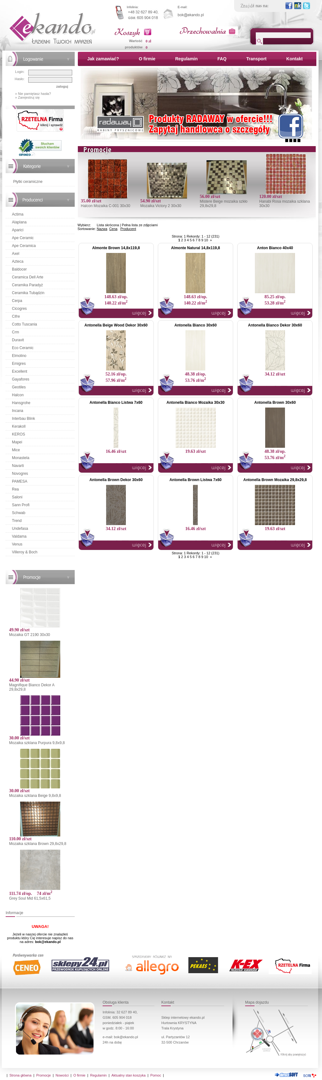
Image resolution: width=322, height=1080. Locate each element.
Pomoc (155, 1075)
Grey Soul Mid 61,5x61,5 (30, 898)
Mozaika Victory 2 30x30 (160, 206)
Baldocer (19, 269)
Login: (19, 72)
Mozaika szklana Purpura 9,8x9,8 (37, 743)
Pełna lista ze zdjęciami (140, 225)
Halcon (18, 395)
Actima (18, 214)
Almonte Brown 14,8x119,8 (116, 248)
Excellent (19, 371)
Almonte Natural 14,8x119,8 (195, 248)
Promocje (43, 1075)
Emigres (19, 363)
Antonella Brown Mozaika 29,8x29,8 (275, 480)
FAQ (222, 58)
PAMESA (19, 481)
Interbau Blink (23, 418)
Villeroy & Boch (24, 552)
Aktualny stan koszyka (128, 1075)
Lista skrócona (108, 225)
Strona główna (20, 1075)
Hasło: (19, 79)
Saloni (17, 497)
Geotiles (19, 387)
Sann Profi (21, 505)
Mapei (17, 442)
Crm (15, 332)
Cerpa (17, 301)
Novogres (20, 473)
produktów (133, 47)
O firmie (147, 58)
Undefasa (20, 528)
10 (206, 240)
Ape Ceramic (23, 238)
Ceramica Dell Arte (27, 277)
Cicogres (19, 308)
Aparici (18, 230)
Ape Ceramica (24, 246)
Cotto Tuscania (24, 324)
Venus (17, 544)
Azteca (18, 261)
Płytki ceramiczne (27, 181)
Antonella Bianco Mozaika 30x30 (196, 402)
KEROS (18, 434)
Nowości (62, 1075)
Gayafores (20, 379)
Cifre (16, 316)
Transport (256, 58)
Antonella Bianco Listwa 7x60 (115, 402)
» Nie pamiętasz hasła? (33, 94)
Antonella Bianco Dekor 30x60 (275, 325)
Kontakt (294, 58)
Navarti (18, 465)
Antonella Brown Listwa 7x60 (195, 480)
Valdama (19, 536)
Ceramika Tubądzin (28, 293)
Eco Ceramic (23, 348)
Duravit (18, 340)
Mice (16, 450)
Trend (17, 520)
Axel (15, 253)
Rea (15, 489)
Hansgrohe (21, 403)
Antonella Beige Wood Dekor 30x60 (116, 325)
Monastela (20, 458)
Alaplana (19, 222)
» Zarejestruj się (27, 97)
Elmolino (19, 356)
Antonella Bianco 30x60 (195, 325)
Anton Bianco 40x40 (275, 248)
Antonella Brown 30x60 (275, 402)
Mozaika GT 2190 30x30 (29, 635)
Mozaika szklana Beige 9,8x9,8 (35, 795)
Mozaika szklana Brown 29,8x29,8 (37, 844)
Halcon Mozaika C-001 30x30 (105, 206)
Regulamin (186, 58)
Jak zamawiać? (103, 58)
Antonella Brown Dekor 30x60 (115, 480)
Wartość (135, 41)
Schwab (18, 513)
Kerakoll (18, 426)
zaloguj (62, 86)
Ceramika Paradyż (27, 285)
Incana (17, 410)
